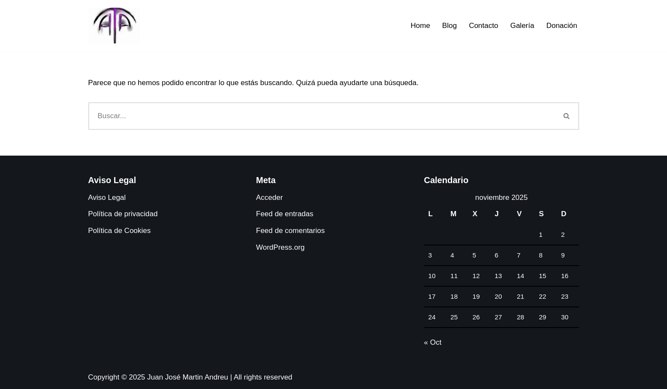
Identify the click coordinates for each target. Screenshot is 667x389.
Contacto (483, 25)
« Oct (433, 342)
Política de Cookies (119, 231)
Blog (449, 25)
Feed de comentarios (290, 231)
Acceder (269, 197)
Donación (561, 25)
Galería (522, 25)
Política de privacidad (123, 214)
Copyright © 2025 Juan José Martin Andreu (158, 377)
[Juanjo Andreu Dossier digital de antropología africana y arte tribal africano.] (114, 25)
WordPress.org (280, 247)
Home (420, 25)
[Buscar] (321, 116)
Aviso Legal (107, 197)
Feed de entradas (284, 214)
